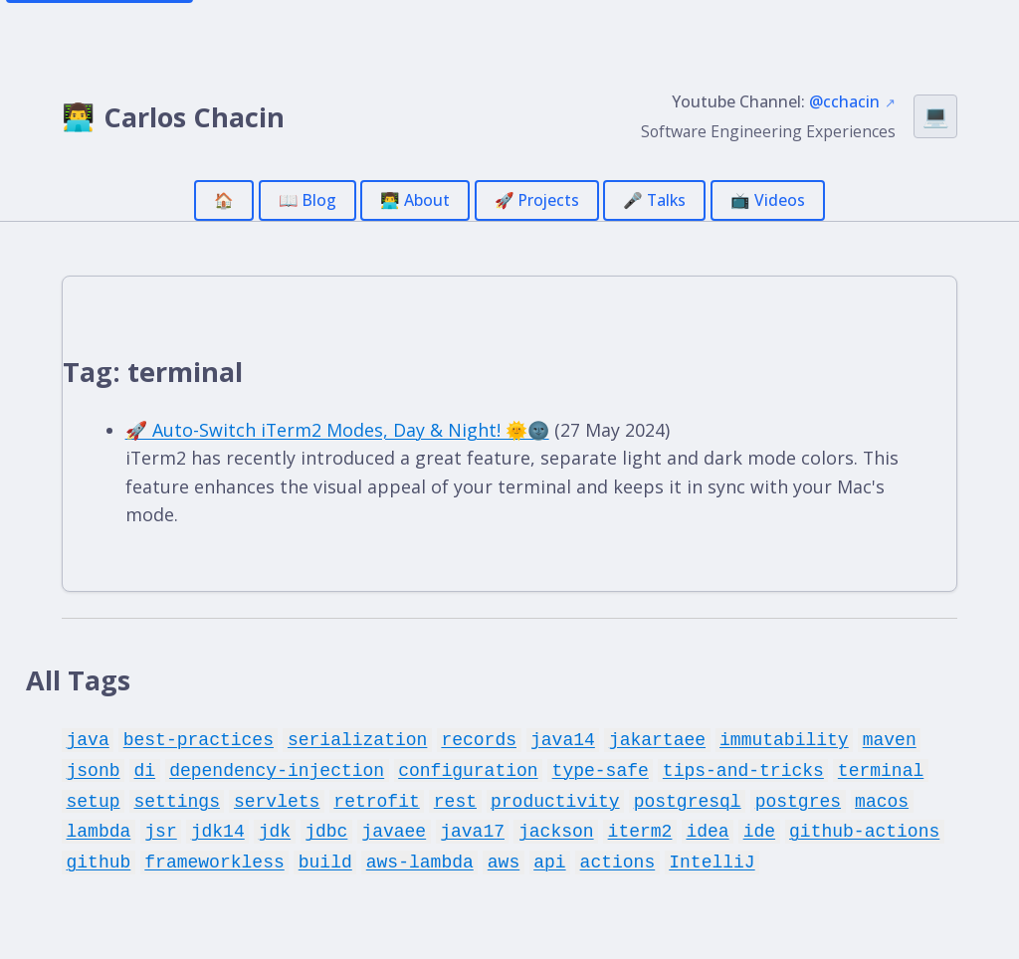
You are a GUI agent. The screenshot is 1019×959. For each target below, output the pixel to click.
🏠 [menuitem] (224, 200)
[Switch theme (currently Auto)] (935, 116)
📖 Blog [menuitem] (307, 200)
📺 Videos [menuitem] (767, 200)
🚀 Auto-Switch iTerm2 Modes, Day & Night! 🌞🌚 (337, 430)
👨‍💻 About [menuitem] (415, 200)
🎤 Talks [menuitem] (654, 200)
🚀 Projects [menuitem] (537, 200)
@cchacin (844, 101)
